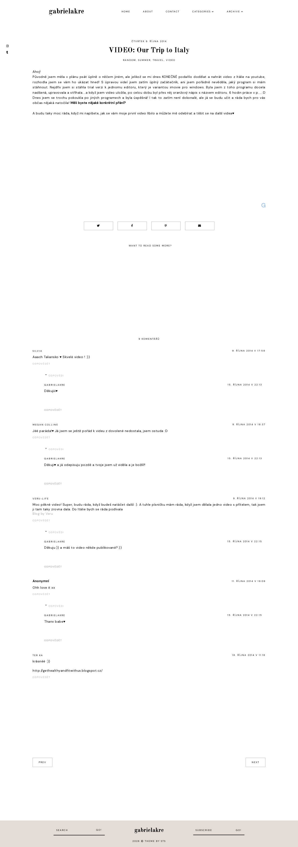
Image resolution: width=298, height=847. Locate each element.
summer (144, 60)
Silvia (37, 350)
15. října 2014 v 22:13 (245, 384)
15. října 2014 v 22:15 (244, 541)
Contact (172, 11)
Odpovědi (56, 375)
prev (42, 762)
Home (126, 11)
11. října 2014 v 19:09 (248, 581)
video (170, 60)
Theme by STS (155, 841)
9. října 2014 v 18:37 (248, 424)
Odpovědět (41, 363)
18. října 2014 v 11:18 (248, 655)
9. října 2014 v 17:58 (248, 350)
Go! (99, 829)
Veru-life (41, 498)
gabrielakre (66, 11)
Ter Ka (38, 655)
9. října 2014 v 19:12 (249, 498)
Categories (201, 11)
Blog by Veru (43, 514)
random (129, 60)
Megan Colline (45, 424)
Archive (233, 11)
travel (158, 60)
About (148, 11)
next (255, 762)
